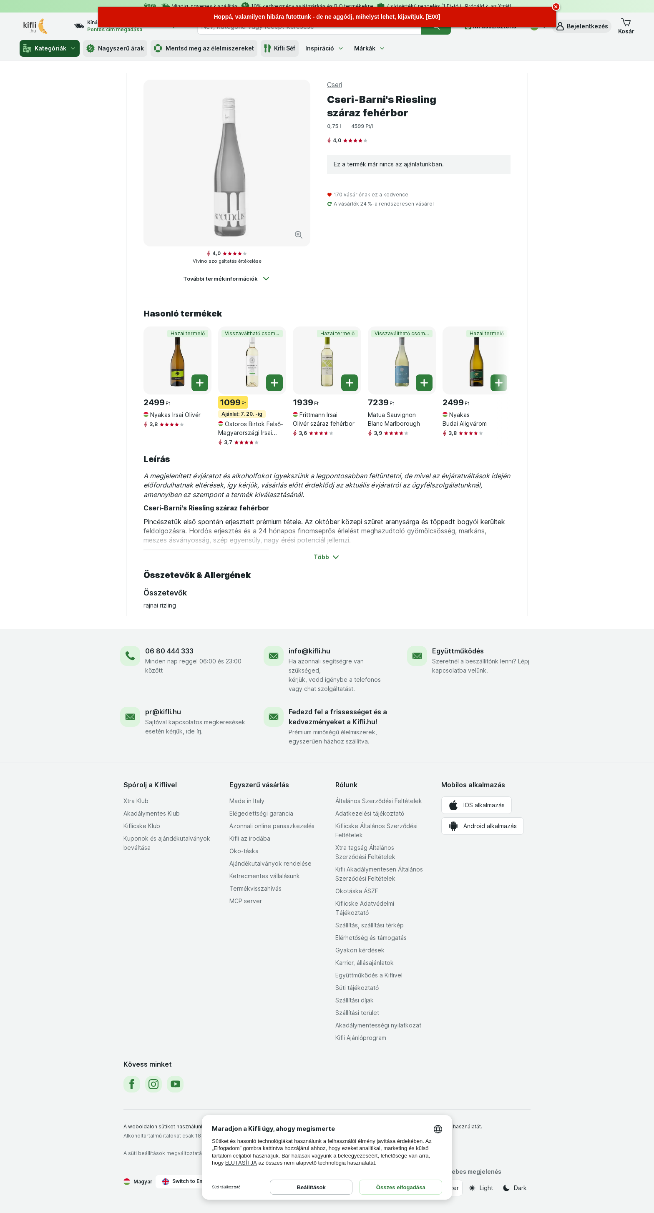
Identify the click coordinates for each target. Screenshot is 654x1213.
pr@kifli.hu (163, 712)
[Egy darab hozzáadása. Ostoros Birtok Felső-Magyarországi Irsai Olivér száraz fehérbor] (274, 382)
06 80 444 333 (169, 651)
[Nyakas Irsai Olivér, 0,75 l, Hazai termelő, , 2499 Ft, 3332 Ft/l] (177, 360)
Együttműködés (458, 651)
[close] (556, 7)
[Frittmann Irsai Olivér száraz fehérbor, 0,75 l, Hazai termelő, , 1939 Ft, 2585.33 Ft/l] (327, 360)
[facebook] (131, 1084)
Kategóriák (49, 48)
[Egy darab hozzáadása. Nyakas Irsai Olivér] (199, 382)
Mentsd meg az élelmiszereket (204, 48)
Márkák (369, 48)
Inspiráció (324, 48)
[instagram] (153, 1084)
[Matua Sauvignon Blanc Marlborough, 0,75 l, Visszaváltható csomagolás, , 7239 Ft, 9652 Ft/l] (402, 360)
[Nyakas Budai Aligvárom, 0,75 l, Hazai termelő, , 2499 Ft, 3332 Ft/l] (477, 360)
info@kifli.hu (309, 651)
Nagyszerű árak (115, 48)
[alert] (327, 17)
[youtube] (175, 1084)
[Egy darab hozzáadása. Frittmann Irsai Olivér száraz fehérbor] (349, 382)
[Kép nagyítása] (298, 234)
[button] (581, 26)
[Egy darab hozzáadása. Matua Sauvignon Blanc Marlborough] (424, 382)
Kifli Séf (279, 48)
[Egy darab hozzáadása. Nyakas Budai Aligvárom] (498, 382)
